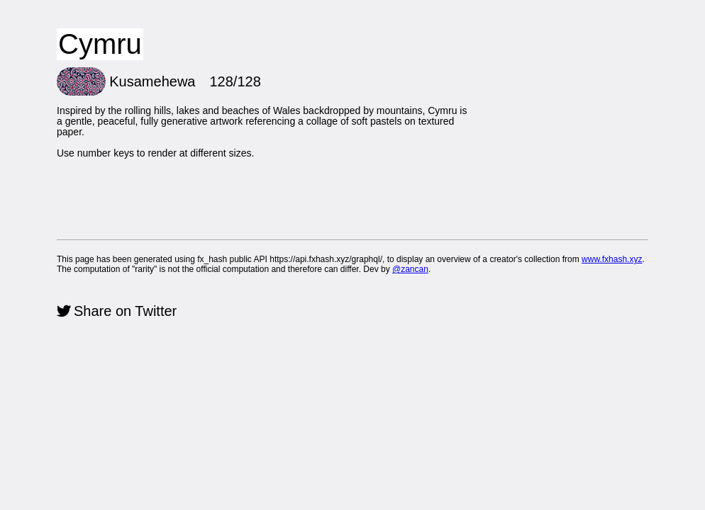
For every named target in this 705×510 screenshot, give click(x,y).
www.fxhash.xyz (612, 259)
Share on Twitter (125, 311)
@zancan (410, 269)
